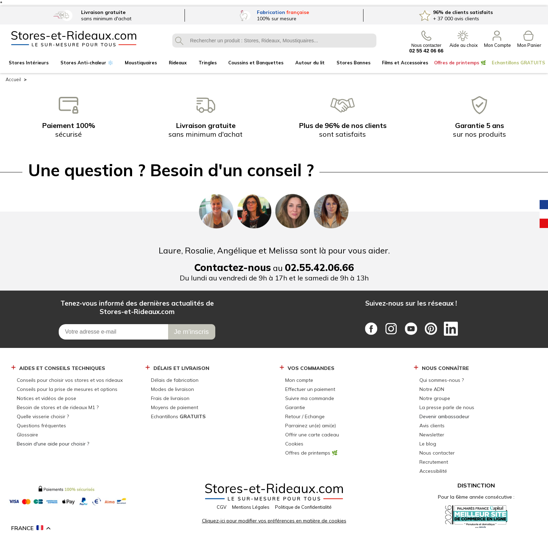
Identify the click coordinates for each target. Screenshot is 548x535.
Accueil (13, 79)
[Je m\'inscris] (191, 332)
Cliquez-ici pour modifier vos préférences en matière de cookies (274, 521)
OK (179, 41)
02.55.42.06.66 (319, 267)
